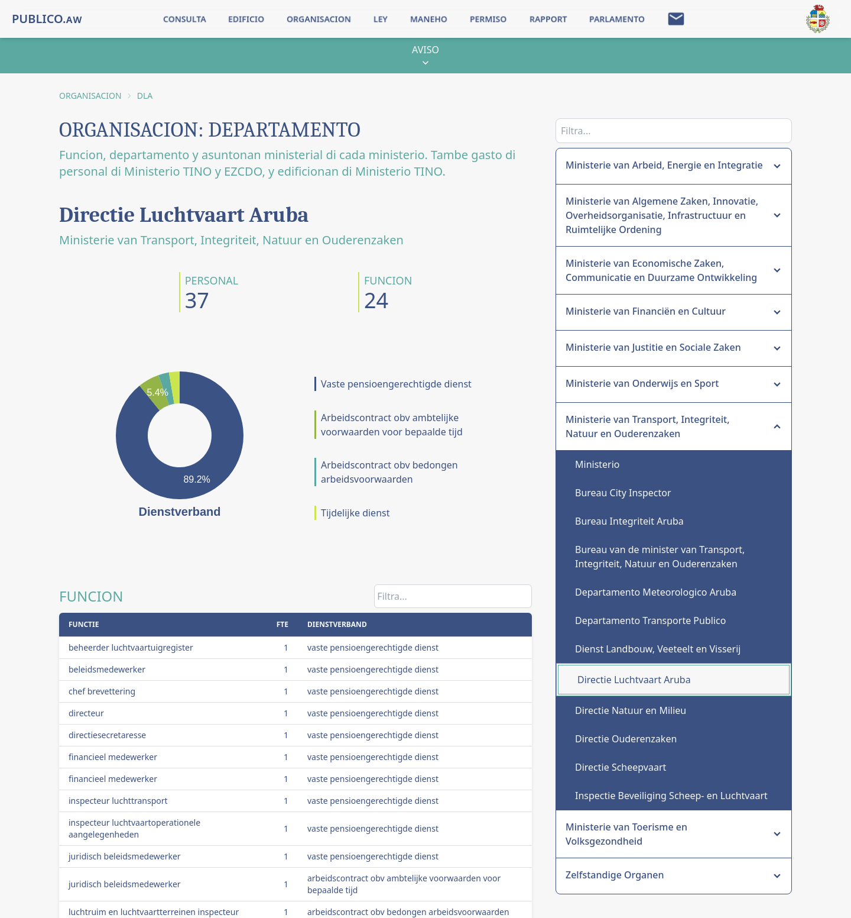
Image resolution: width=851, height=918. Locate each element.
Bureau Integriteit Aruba (629, 521)
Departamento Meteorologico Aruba (655, 592)
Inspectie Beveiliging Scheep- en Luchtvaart (671, 795)
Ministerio (597, 464)
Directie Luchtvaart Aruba (634, 679)
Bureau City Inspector (623, 492)
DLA (145, 95)
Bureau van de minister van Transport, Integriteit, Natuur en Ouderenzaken (660, 556)
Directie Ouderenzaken (626, 738)
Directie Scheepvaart (620, 767)
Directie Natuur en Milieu (630, 710)
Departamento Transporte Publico (650, 620)
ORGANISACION (90, 95)
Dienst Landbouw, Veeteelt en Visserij (657, 648)
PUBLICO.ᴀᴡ (47, 19)
